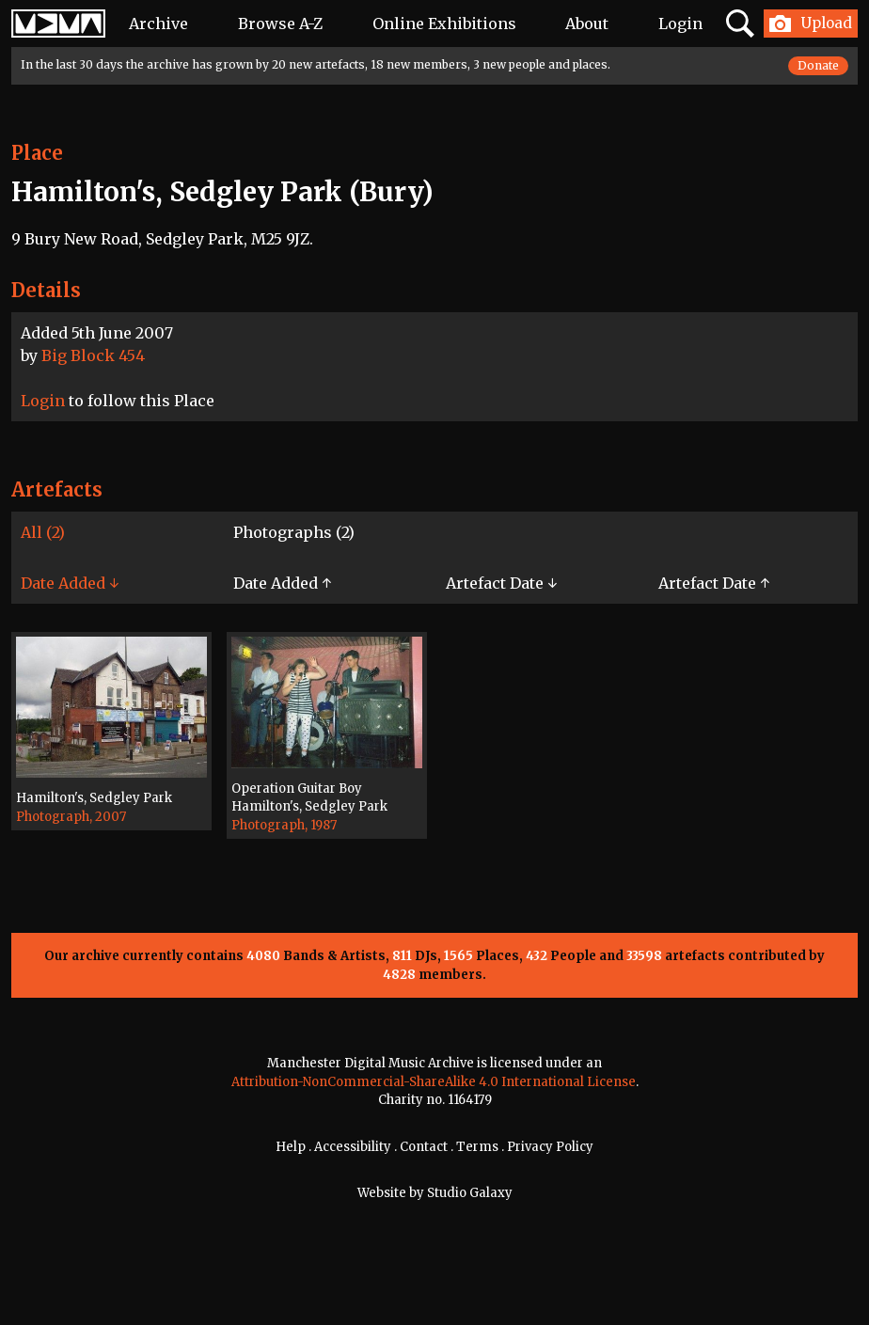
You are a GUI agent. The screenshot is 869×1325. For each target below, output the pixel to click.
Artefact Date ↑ (713, 583)
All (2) (43, 532)
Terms (477, 1147)
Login (680, 23)
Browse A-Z (280, 23)
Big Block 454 (93, 355)
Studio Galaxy (470, 1193)
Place (37, 153)
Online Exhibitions (444, 23)
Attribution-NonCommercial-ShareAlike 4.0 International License (433, 1082)
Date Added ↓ (69, 583)
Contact (424, 1147)
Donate (818, 65)
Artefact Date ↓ (501, 583)
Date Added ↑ (282, 583)
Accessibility (352, 1147)
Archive (158, 23)
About (586, 23)
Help (291, 1147)
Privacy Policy (550, 1147)
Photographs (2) (294, 532)
